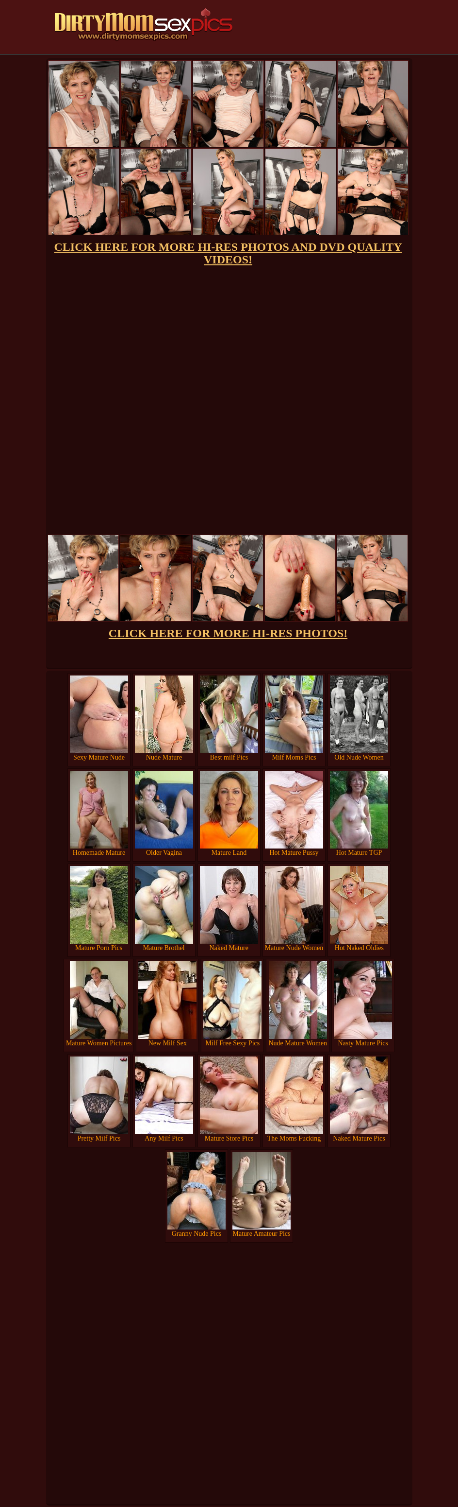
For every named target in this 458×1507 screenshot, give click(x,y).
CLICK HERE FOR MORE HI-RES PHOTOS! (228, 633)
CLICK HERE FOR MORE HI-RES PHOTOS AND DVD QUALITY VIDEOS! (228, 253)
